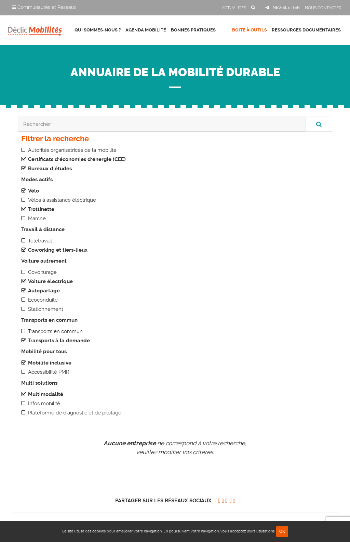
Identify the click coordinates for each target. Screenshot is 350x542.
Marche (37, 218)
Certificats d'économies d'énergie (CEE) (77, 159)
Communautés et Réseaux (44, 7)
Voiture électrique (50, 281)
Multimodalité (45, 394)
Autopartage (44, 291)
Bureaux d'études (50, 169)
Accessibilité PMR (48, 372)
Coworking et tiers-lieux (58, 250)
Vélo (33, 191)
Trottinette (41, 209)
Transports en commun (55, 331)
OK (282, 531)
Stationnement (45, 309)
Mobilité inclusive (49, 363)
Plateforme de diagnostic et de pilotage (74, 413)
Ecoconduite (43, 300)
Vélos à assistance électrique (62, 200)
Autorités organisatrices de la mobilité (72, 150)
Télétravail (40, 241)
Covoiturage (42, 272)
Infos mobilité (44, 403)
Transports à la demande (59, 341)
